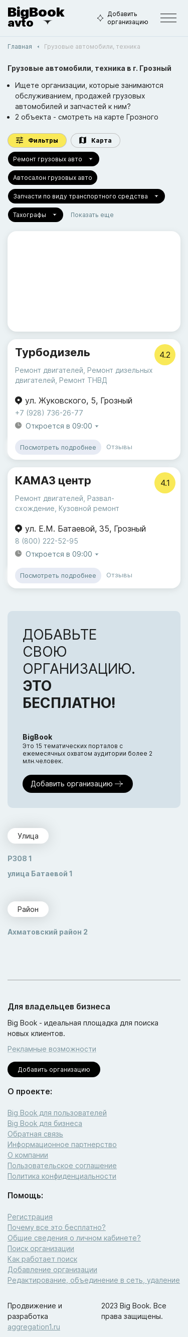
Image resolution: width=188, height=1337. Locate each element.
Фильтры (37, 140)
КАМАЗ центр (53, 480)
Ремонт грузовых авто (53, 159)
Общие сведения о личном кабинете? (74, 1237)
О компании (28, 1155)
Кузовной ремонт (89, 508)
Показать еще (92, 215)
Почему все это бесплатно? (57, 1227)
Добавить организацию (121, 18)
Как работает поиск (42, 1259)
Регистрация (30, 1216)
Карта (95, 140)
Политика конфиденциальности (62, 1176)
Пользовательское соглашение (62, 1165)
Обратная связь (35, 1133)
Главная (20, 46)
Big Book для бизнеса (45, 1123)
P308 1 (20, 858)
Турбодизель (52, 352)
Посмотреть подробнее (58, 447)
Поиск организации (41, 1248)
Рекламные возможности (52, 1049)
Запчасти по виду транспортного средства (86, 196)
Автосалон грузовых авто (52, 177)
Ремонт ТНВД (83, 380)
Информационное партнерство (62, 1144)
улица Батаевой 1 (40, 873)
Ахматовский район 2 (48, 932)
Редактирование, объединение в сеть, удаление (94, 1280)
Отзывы (119, 447)
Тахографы (35, 215)
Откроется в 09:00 (63, 426)
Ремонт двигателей (49, 370)
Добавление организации (52, 1269)
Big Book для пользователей (57, 1112)
